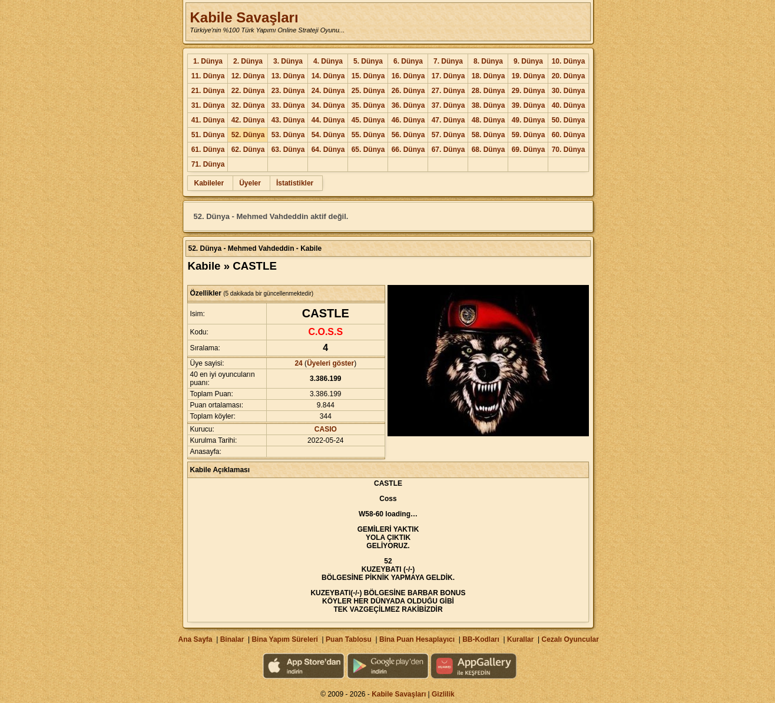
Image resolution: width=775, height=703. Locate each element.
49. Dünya (528, 120)
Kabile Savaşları (244, 17)
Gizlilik (443, 694)
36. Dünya (408, 105)
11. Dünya (208, 76)
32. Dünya (248, 105)
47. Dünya (448, 120)
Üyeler (250, 183)
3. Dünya (288, 61)
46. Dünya (408, 120)
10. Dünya (568, 61)
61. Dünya (208, 149)
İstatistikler (294, 183)
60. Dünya (568, 135)
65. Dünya (368, 149)
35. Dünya (368, 105)
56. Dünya (408, 135)
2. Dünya (248, 61)
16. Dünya (408, 76)
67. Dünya (448, 149)
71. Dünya (208, 164)
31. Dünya (208, 105)
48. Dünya (488, 120)
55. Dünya (368, 135)
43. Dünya (288, 120)
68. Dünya (488, 149)
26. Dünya (408, 91)
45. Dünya (368, 120)
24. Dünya (328, 91)
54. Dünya (328, 135)
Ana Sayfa (195, 639)
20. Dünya (568, 76)
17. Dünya (448, 76)
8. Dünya (488, 61)
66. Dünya (408, 149)
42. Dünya (248, 120)
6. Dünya (408, 61)
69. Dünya (528, 149)
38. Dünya (488, 105)
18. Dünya (488, 76)
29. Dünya (528, 91)
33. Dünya (288, 105)
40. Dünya (568, 105)
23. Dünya (288, 91)
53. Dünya (288, 135)
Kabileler (209, 183)
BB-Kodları (480, 639)
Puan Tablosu (349, 639)
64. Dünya (328, 149)
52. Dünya (248, 135)
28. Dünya (488, 91)
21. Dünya (208, 91)
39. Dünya (528, 105)
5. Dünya (368, 61)
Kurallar (520, 639)
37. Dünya (448, 105)
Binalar (232, 639)
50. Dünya (568, 120)
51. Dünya (208, 135)
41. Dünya (208, 120)
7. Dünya (448, 61)
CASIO (325, 429)
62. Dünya (248, 149)
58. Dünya (488, 135)
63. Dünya (288, 149)
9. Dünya (528, 61)
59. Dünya (528, 135)
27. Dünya (448, 91)
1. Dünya (208, 61)
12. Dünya (248, 76)
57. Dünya (448, 135)
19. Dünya (528, 76)
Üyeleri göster (330, 363)
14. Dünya (328, 76)
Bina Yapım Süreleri (284, 639)
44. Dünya (328, 120)
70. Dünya (568, 149)
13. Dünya (288, 76)
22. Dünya (248, 91)
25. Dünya (368, 91)
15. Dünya (368, 76)
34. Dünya (328, 105)
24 (298, 363)
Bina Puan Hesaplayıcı (417, 639)
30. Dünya (568, 91)
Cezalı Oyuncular (569, 639)
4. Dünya (328, 61)
